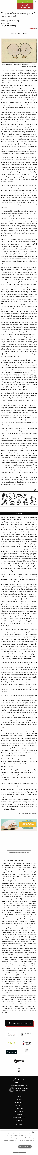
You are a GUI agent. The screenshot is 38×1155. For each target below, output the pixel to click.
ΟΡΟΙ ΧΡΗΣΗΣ (19, 1120)
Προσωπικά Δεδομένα (19, 1117)
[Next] (35, 499)
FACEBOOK (19, 1096)
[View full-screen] (35, 490)
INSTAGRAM (19, 1099)
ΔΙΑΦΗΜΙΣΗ (19, 1105)
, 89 (19, 1079)
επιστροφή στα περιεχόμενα (19, 852)
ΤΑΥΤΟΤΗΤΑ (19, 1114)
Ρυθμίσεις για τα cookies (19, 1152)
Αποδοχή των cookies (25, 1146)
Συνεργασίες (19, 1102)
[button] (33, 1132)
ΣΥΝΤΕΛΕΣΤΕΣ (19, 1111)
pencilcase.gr (19, 1124)
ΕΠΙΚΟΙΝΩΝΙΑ (19, 1108)
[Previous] (2, 499)
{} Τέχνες (5, 23)
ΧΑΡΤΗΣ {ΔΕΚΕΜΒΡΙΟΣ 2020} (10, 21)
